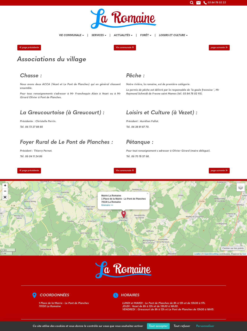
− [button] (5, 191)
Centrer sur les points (233, 248)
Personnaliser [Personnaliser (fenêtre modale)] (205, 326)
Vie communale (71, 35)
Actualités (123, 35)
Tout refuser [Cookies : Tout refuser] (182, 326)
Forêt (145, 35)
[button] (5, 197)
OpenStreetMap (211, 254)
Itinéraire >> (107, 205)
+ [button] (5, 186)
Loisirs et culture (173, 35)
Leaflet (197, 254)
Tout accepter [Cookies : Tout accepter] (158, 326)
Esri (244, 254)
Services (99, 35)
